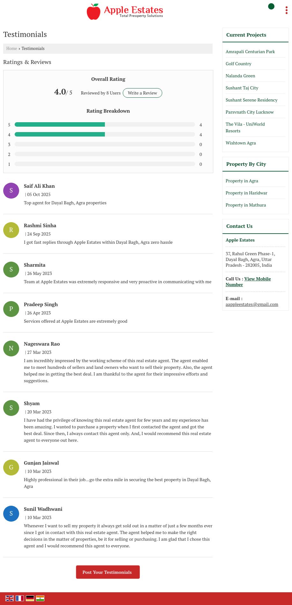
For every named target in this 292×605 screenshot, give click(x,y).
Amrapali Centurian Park (250, 51)
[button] (248, 281)
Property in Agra (242, 181)
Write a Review (142, 93)
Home (11, 48)
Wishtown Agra (241, 143)
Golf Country (238, 63)
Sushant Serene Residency (251, 100)
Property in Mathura (246, 205)
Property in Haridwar (246, 193)
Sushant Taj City (242, 88)
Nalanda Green (240, 76)
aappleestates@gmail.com (252, 304)
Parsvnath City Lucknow (250, 112)
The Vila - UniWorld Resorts (245, 127)
